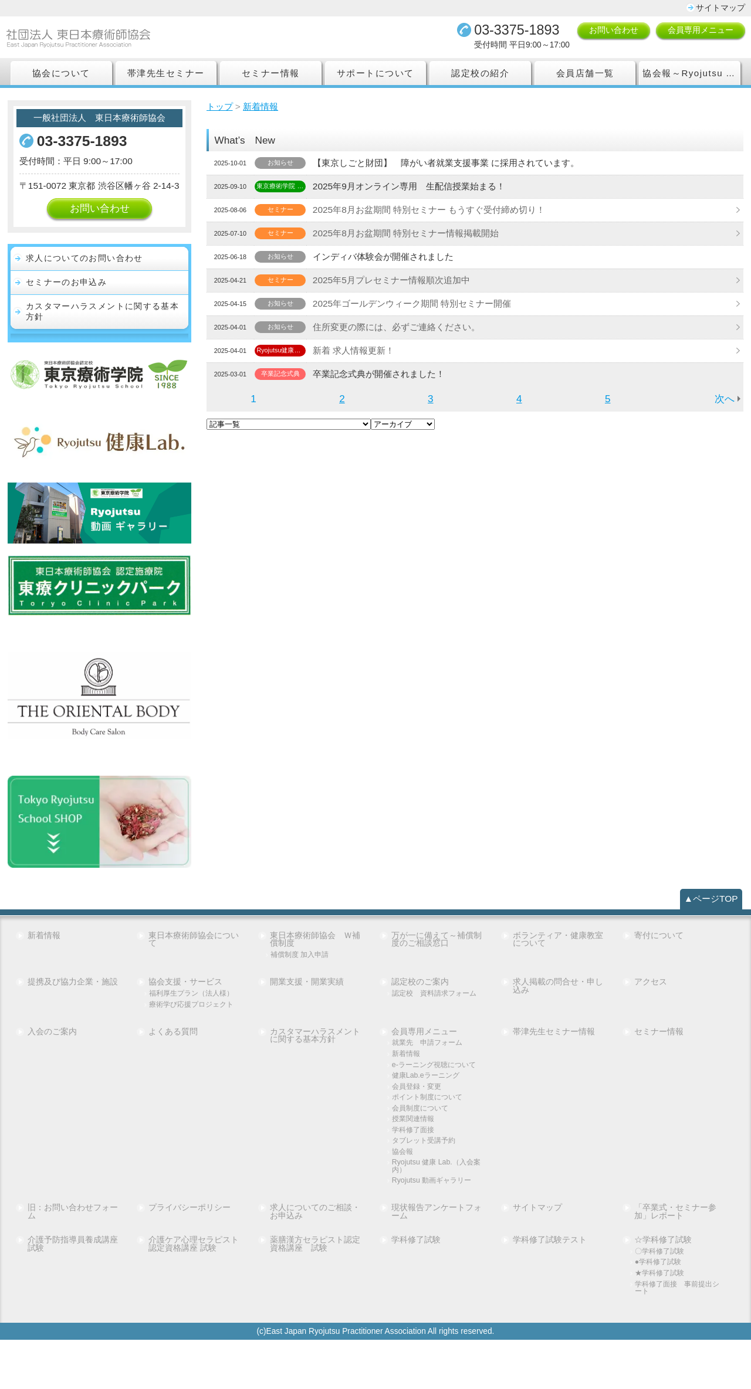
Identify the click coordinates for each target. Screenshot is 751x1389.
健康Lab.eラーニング (428, 1118)
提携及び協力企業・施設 (73, 1000)
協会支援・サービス (186, 1000)
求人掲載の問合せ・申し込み (558, 1004)
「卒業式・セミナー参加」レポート (676, 1258)
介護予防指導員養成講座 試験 (74, 1291)
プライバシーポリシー (190, 1254)
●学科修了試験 (660, 1310)
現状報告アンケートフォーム (437, 1258)
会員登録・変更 (418, 1129)
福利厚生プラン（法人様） (188, 1015)
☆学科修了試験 (663, 1287)
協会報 (403, 1196)
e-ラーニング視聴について (433, 1103)
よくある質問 (173, 1066)
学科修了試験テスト (550, 1287)
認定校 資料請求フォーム (434, 1015)
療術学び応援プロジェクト (192, 1034)
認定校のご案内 (420, 1000)
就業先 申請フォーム (430, 1077)
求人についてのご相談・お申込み (315, 1258)
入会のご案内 (52, 1066)
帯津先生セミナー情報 (554, 1066)
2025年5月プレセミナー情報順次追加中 (398, 282)
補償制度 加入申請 (302, 972)
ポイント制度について (430, 1141)
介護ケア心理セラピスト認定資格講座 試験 (194, 1291)
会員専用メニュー (700, 31)
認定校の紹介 (480, 75)
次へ (724, 401)
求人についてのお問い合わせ (84, 272)
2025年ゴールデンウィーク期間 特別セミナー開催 (420, 306)
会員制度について (422, 1152)
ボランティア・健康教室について (558, 956)
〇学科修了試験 (661, 1299)
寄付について (659, 952)
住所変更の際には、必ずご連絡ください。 (404, 329)
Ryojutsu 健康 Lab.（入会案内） (435, 1211)
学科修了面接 (415, 1174)
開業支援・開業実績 (307, 1000)
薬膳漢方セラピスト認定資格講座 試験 (315, 1291)
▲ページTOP (709, 915)
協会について (61, 75)
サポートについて (375, 75)
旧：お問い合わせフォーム (73, 1258)
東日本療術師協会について (194, 956)
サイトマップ (720, 8)
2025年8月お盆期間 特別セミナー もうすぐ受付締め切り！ (438, 212)
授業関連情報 (415, 1163)
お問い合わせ (613, 31)
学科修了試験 (416, 1287)
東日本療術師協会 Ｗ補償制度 (315, 956)
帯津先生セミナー (166, 75)
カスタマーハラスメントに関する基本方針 (103, 327)
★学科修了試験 (661, 1321)
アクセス (651, 1000)
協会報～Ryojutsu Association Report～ (691, 75)
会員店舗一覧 (585, 75)
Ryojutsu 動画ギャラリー (434, 1226)
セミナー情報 (271, 75)
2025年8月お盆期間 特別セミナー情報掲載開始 (413, 235)
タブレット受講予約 (426, 1185)
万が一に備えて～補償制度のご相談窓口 (437, 956)
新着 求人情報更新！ (358, 353)
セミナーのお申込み (66, 297)
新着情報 (44, 952)
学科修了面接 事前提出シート (677, 1336)
